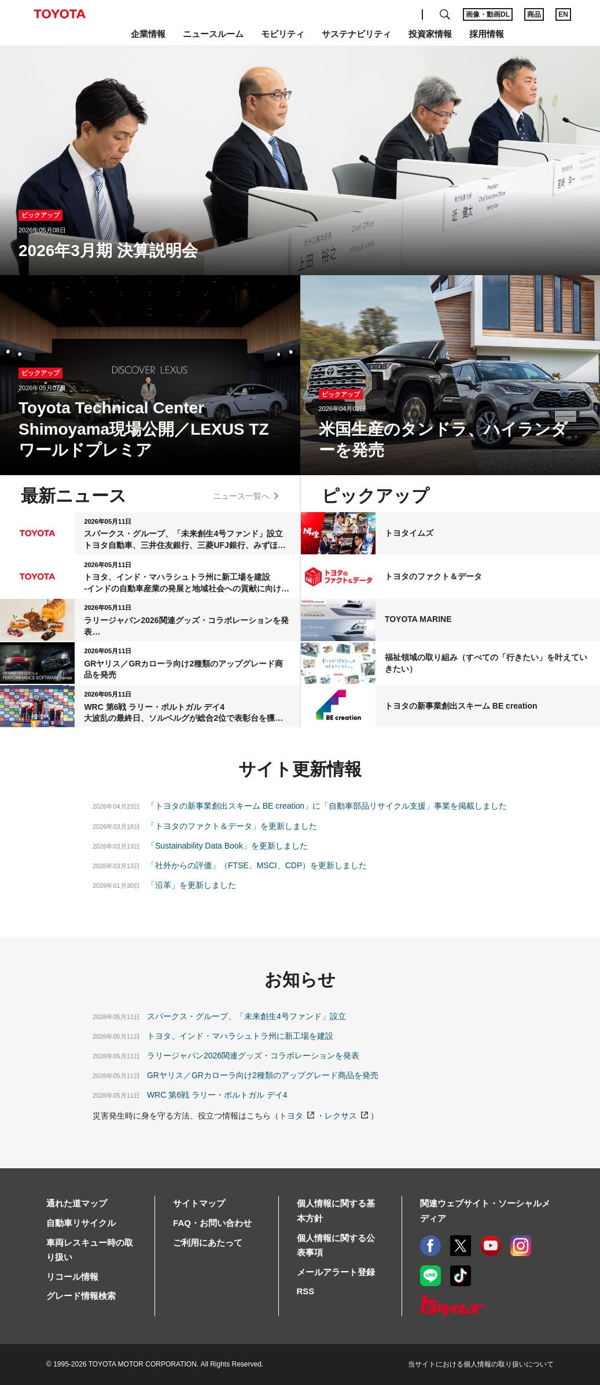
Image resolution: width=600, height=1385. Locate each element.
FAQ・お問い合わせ (212, 1223)
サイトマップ (199, 1203)
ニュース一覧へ (241, 496)
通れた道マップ (76, 1203)
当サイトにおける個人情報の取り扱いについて (481, 1364)
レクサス (341, 1115)
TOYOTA (60, 13)
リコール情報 (72, 1277)
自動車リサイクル (81, 1223)
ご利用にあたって (207, 1242)
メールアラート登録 (336, 1272)
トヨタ (291, 1115)
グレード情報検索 (81, 1296)
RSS (306, 1291)
